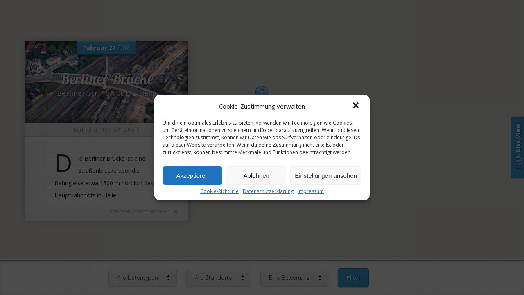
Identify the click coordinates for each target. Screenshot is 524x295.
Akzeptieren (192, 175)
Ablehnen (256, 175)
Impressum (311, 191)
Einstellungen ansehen (326, 175)
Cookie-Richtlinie (219, 191)
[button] (356, 106)
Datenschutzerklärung (268, 191)
